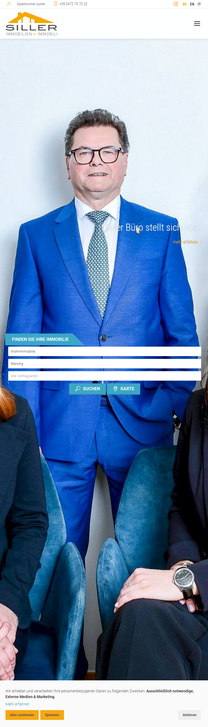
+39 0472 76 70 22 (73, 4)
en (192, 4)
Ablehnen (190, 715)
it (199, 4)
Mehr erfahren (17, 704)
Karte (123, 388)
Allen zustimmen (22, 715)
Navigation (197, 23)
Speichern (52, 715)
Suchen (87, 388)
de (185, 4)
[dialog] (104, 703)
